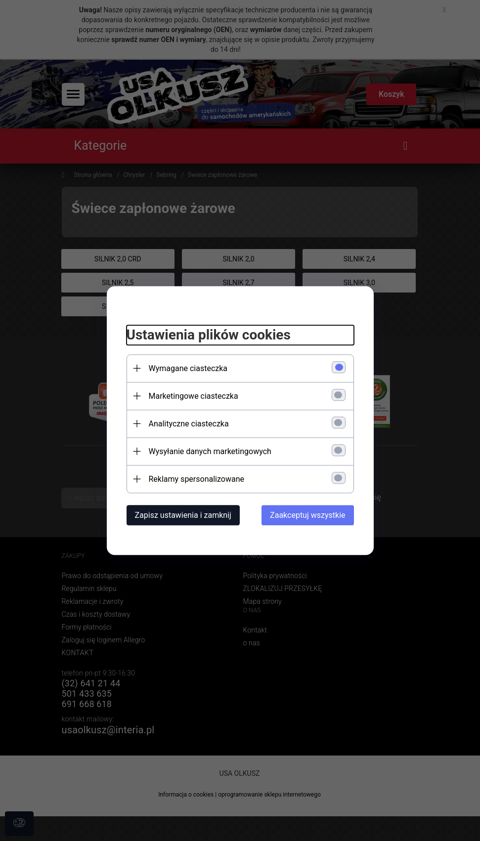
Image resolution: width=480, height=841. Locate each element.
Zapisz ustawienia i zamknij (183, 515)
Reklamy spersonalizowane (196, 479)
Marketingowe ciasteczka (193, 396)
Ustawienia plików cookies (209, 335)
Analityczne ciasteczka (189, 423)
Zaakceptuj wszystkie (307, 515)
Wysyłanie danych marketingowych (210, 451)
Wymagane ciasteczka (188, 368)
